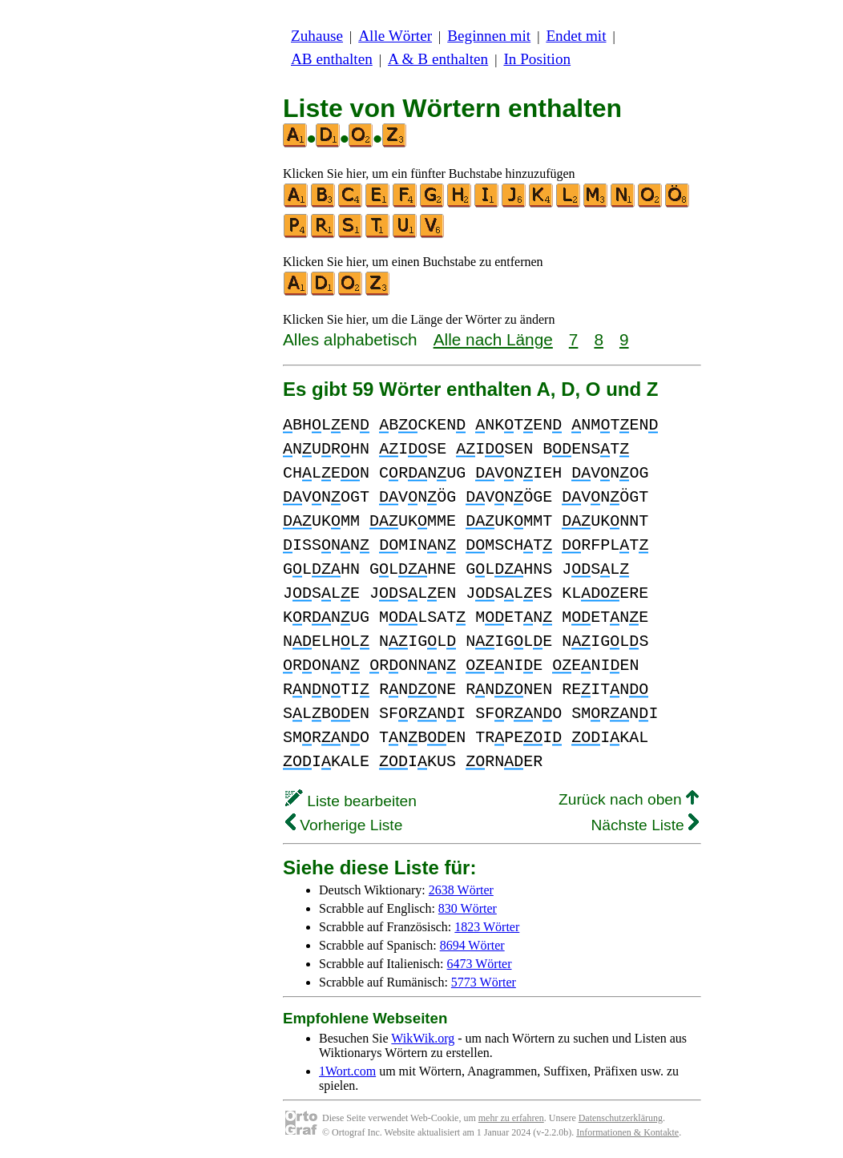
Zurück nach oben (629, 799)
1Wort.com (347, 1071)
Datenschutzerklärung (621, 1118)
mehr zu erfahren (511, 1118)
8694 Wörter (472, 945)
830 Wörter (467, 908)
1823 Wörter (486, 927)
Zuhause (317, 35)
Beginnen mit (488, 35)
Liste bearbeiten (351, 801)
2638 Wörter (461, 890)
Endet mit (576, 35)
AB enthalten (332, 58)
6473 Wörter (479, 963)
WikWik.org (422, 1038)
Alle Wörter (395, 35)
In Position (537, 58)
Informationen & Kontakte (627, 1132)
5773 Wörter (483, 982)
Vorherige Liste (343, 825)
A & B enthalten (438, 58)
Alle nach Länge (493, 339)
